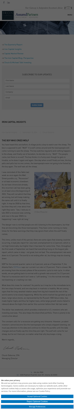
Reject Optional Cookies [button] (37, 401)
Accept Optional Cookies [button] (37, 396)
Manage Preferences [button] (37, 406)
